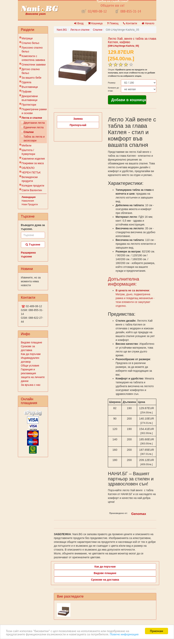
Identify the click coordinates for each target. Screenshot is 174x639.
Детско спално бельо (31, 71)
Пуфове (27, 91)
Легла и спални (32, 117)
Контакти (130, 23)
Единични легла (34, 127)
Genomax (138, 514)
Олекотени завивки (34, 64)
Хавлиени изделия (33, 158)
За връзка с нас (31, 384)
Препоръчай (78, 125)
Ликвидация (29, 197)
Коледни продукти (33, 185)
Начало (148, 23)
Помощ (112, 23)
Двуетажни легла (34, 122)
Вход (78, 23)
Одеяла (26, 82)
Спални (29, 132)
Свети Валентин (32, 190)
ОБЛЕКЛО (28, 167)
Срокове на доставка (105, 579)
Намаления (28, 200)
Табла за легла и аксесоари (34, 138)
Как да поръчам (31, 354)
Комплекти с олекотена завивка (33, 58)
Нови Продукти (30, 204)
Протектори (29, 104)
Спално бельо (30, 43)
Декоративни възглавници (30, 98)
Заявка (78, 118)
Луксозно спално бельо (32, 49)
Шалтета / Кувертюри (28, 152)
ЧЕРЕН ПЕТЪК (31, 172)
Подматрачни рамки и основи (34, 111)
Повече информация (124, 634)
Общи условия (30, 365)
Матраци (27, 38)
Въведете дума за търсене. (33, 227)
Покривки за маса (33, 163)
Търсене (33, 244)
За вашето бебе (32, 77)
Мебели (27, 145)
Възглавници (30, 86)
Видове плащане (31, 342)
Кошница (95, 23)
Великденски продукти (30, 179)
